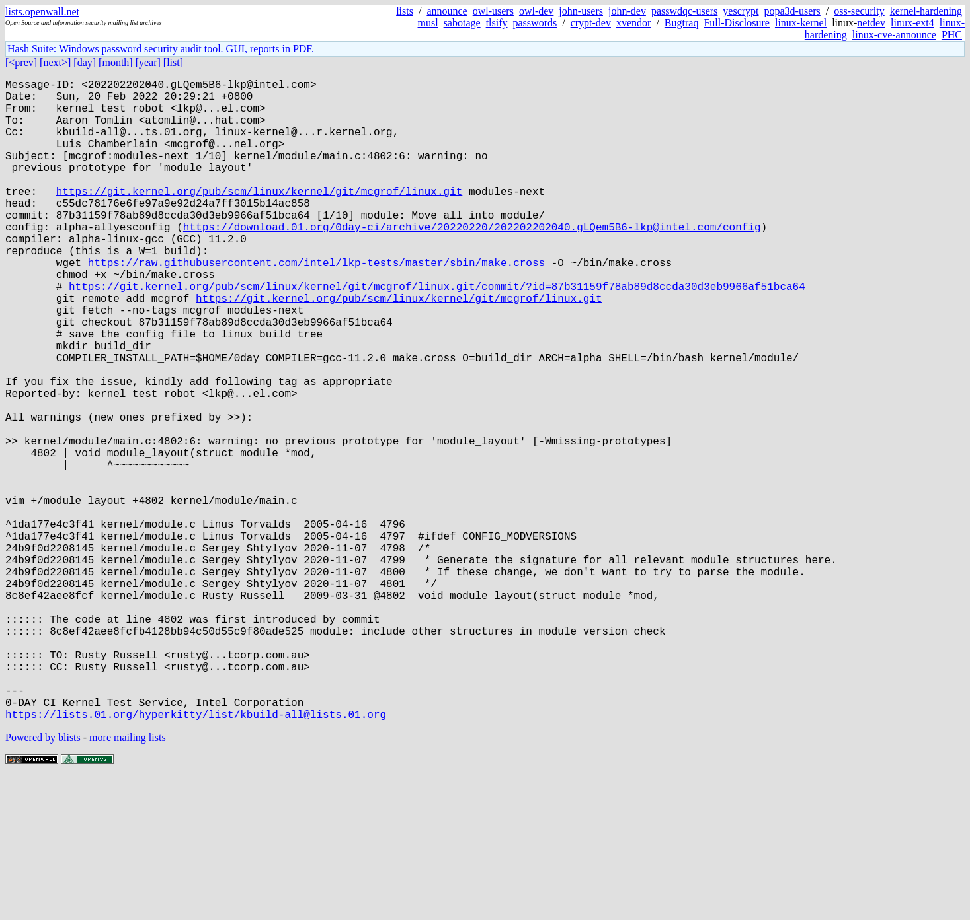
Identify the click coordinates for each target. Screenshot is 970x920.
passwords (535, 22)
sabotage (462, 22)
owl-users (493, 11)
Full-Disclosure (737, 22)
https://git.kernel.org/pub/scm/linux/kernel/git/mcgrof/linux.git (259, 217)
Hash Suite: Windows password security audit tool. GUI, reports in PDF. (160, 48)
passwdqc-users (684, 11)
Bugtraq (682, 22)
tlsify (497, 22)
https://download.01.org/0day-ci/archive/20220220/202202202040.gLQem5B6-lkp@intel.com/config (472, 261)
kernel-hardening (926, 11)
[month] (116, 62)
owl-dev (536, 11)
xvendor (633, 22)
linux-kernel (801, 22)
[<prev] (21, 62)
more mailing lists (127, 880)
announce (446, 11)
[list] (173, 62)
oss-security (859, 11)
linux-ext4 (912, 22)
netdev (871, 22)
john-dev (627, 11)
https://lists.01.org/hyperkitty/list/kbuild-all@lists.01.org (195, 856)
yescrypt (740, 11)
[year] (148, 62)
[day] (84, 62)
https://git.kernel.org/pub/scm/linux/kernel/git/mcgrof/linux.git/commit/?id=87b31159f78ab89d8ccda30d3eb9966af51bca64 (437, 333)
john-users (581, 11)
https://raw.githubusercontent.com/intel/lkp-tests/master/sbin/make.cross (316, 304)
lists (404, 11)
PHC (952, 34)
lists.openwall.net (42, 11)
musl (428, 22)
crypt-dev (591, 22)
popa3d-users (792, 11)
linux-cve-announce (894, 34)
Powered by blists (43, 880)
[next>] (55, 62)
